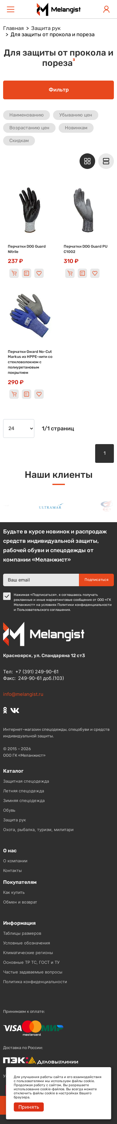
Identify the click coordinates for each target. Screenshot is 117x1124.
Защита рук (14, 819)
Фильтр (59, 90)
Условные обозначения (26, 942)
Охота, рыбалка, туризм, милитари (38, 829)
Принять (28, 1107)
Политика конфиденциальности (35, 981)
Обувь (9, 810)
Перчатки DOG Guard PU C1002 (86, 249)
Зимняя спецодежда (24, 800)
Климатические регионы (28, 952)
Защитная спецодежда (26, 781)
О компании (15, 860)
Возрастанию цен (29, 128)
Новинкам (76, 128)
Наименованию (26, 115)
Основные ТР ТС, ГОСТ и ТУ (31, 962)
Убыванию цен (75, 115)
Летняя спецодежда (23, 790)
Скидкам (19, 140)
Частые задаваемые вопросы (32, 971)
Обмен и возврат (20, 901)
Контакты (12, 870)
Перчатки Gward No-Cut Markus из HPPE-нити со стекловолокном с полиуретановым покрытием (30, 362)
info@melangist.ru (23, 694)
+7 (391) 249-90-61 (37, 672)
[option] (55, 506)
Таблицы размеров (22, 933)
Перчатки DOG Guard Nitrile (27, 249)
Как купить (14, 892)
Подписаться (97, 579)
